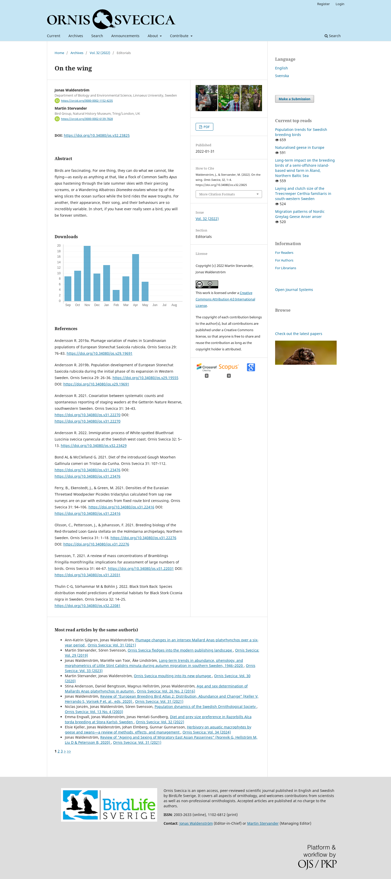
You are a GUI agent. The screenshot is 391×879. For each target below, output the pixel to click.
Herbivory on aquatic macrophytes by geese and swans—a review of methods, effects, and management (158, 730)
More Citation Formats (217, 194)
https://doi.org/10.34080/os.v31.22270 (88, 414)
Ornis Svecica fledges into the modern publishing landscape (180, 650)
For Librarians (285, 268)
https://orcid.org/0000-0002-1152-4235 (87, 100)
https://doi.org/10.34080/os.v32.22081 (88, 605)
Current (53, 35)
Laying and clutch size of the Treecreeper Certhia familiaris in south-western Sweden (303, 193)
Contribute (179, 35)
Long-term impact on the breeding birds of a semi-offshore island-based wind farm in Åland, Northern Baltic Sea (305, 168)
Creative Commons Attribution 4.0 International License (225, 299)
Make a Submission (294, 99)
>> (69, 751)
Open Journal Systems (294, 289)
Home (59, 52)
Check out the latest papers (298, 333)
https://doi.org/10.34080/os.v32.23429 (94, 445)
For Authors (284, 260)
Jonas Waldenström (196, 823)
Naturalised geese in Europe (299, 147)
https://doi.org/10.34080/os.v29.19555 (145, 377)
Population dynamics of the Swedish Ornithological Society (206, 706)
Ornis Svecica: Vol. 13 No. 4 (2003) (94, 711)
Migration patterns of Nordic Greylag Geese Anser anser (300, 214)
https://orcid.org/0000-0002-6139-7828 (87, 119)
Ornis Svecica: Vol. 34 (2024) (207, 732)
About (153, 35)
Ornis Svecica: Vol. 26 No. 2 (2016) (166, 691)
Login (340, 4)
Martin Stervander (263, 823)
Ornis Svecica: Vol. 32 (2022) (160, 721)
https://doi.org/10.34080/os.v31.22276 (143, 537)
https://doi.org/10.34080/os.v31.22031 (141, 568)
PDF (206, 126)
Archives (75, 35)
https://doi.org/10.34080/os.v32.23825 (97, 135)
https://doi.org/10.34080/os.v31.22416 (121, 507)
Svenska (282, 75)
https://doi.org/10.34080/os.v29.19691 (100, 353)
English (281, 68)
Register (323, 4)
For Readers (284, 252)
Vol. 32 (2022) (100, 52)
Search (97, 35)
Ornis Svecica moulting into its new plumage (173, 675)
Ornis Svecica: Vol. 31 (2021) (112, 645)
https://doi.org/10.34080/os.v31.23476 (88, 469)
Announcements (125, 35)
